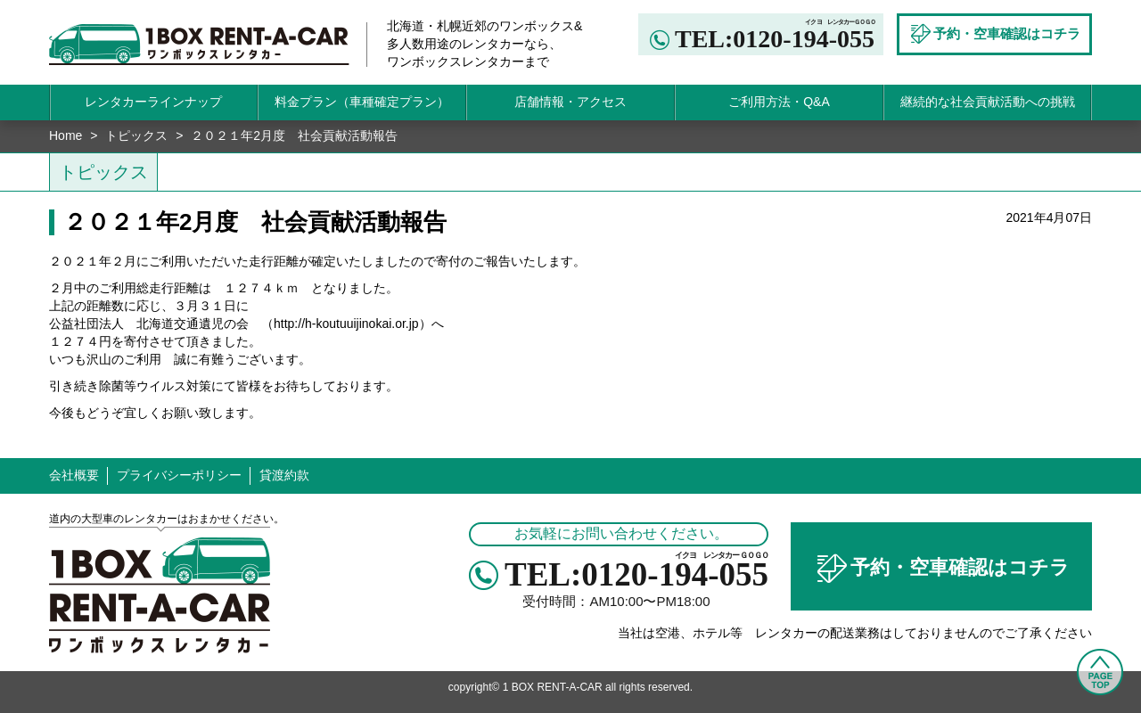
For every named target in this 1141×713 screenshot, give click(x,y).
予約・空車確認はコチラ (941, 568)
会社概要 (74, 475)
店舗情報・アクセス (570, 101)
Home (65, 135)
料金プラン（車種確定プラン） (362, 101)
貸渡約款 (284, 475)
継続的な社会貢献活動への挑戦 (987, 101)
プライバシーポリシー (179, 475)
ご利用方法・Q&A (779, 101)
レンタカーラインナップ (153, 101)
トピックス (136, 135)
